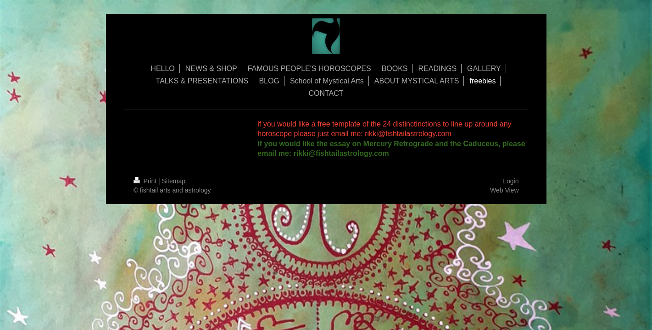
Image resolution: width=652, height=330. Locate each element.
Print (146, 181)
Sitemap (173, 181)
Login (510, 181)
